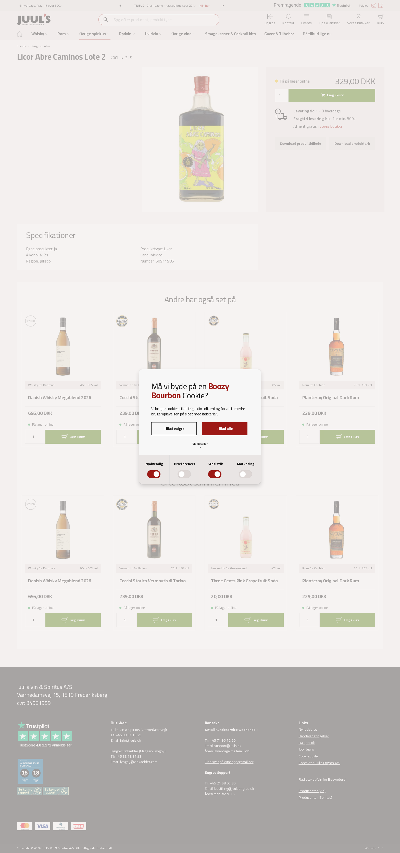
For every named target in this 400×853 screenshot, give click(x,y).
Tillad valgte (174, 428)
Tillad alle (225, 428)
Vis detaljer (200, 445)
